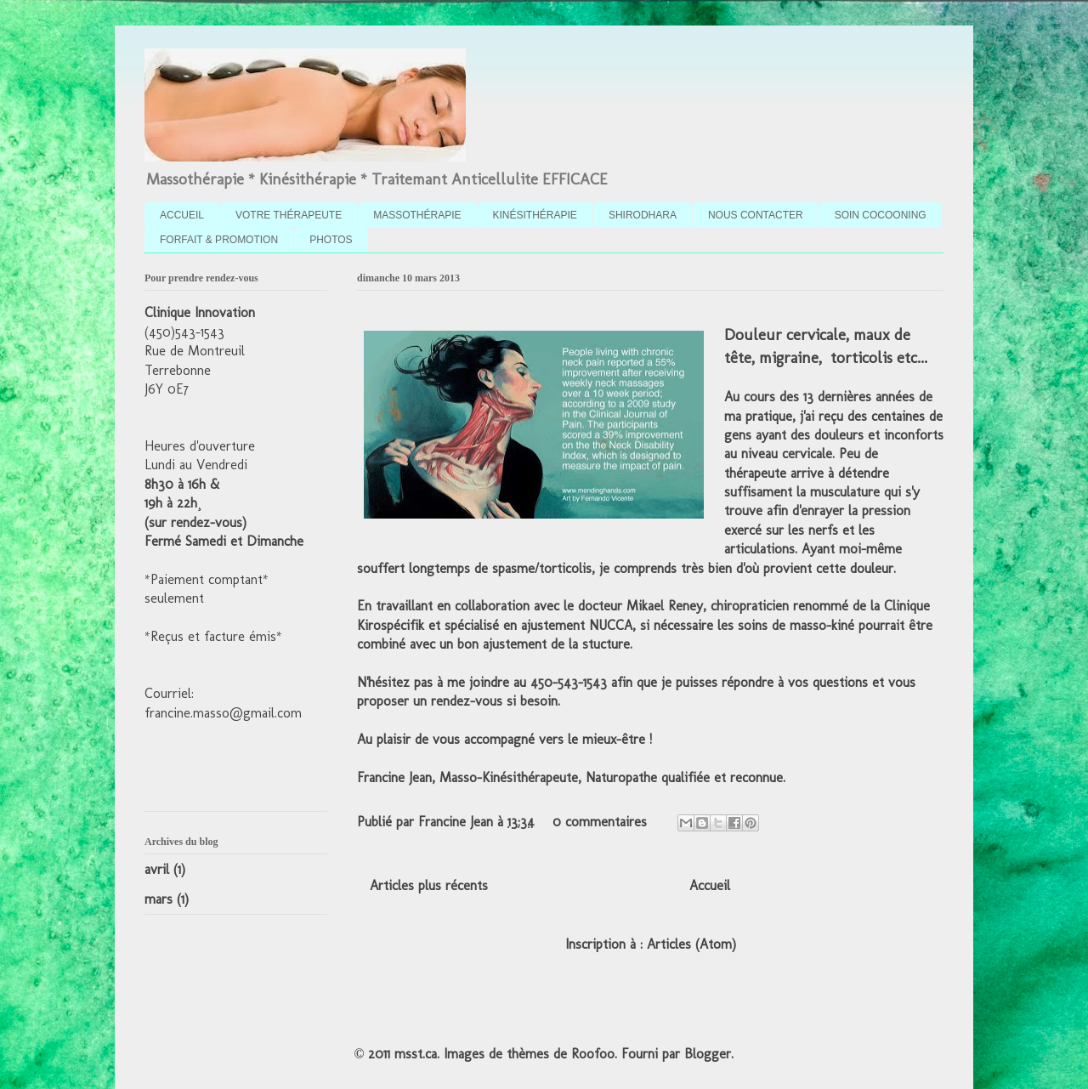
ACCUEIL (182, 215)
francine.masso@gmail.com (223, 713)
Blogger (707, 1054)
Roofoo (593, 1054)
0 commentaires (599, 822)
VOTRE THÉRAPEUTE (288, 215)
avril (156, 869)
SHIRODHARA (643, 215)
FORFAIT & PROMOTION (219, 240)
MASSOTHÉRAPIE (417, 215)
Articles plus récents (429, 885)
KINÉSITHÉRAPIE (535, 215)
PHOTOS (330, 240)
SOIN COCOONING (880, 215)
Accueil (709, 885)
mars (158, 899)
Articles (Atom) (691, 944)
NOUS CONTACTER (755, 215)
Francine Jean (457, 822)
